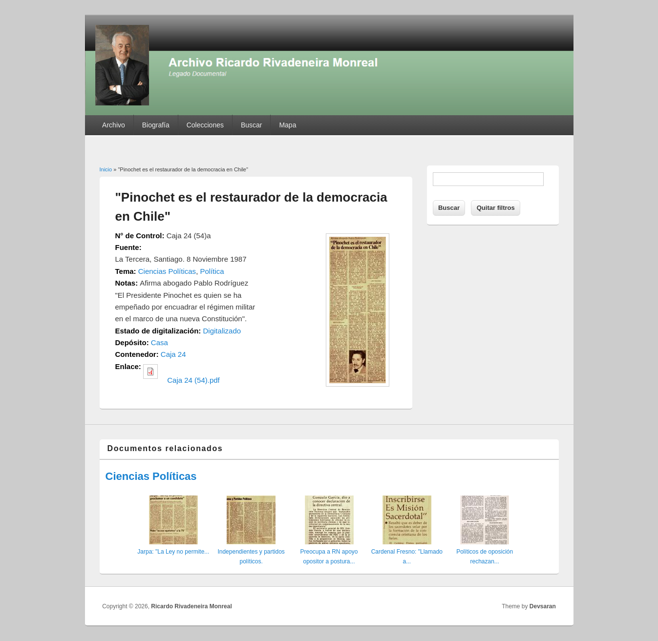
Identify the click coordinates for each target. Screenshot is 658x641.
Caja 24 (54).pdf (193, 380)
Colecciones (205, 125)
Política (212, 271)
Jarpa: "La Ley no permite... (173, 551)
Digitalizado (222, 331)
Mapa (287, 125)
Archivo (113, 125)
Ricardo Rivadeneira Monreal (191, 606)
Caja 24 (173, 354)
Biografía (156, 125)
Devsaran (543, 606)
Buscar (251, 125)
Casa (159, 342)
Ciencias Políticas (167, 271)
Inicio (106, 169)
